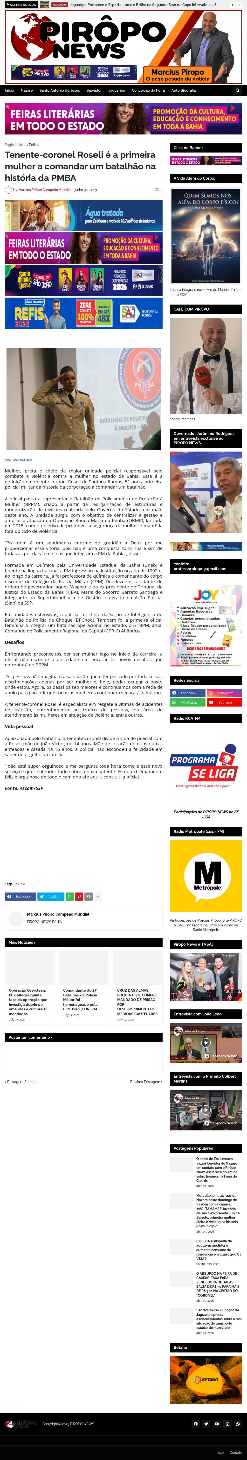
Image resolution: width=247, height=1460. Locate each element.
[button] (232, 5)
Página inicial (15, 145)
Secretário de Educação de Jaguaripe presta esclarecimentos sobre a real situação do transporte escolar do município (219, 1319)
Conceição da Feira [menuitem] (148, 90)
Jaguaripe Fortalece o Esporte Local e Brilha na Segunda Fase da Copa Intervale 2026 (143, 5)
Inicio (220, 1452)
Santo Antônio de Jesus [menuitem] (60, 90)
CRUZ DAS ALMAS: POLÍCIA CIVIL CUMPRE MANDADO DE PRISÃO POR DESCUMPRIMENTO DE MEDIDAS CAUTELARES (137, 1002)
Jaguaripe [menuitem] (117, 90)
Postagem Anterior (22, 1082)
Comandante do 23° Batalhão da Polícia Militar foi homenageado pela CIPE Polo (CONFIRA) (81, 999)
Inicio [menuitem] (9, 90)
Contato (236, 1452)
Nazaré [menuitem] (27, 90)
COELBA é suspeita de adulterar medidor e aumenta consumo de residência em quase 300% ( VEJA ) (218, 1250)
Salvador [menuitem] (94, 90)
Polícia (34, 145)
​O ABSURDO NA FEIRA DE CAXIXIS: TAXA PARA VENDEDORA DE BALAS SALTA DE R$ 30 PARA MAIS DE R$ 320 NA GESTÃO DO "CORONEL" (218, 1284)
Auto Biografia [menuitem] (184, 90)
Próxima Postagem (145, 1082)
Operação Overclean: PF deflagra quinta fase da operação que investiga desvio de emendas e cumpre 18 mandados (28, 1002)
